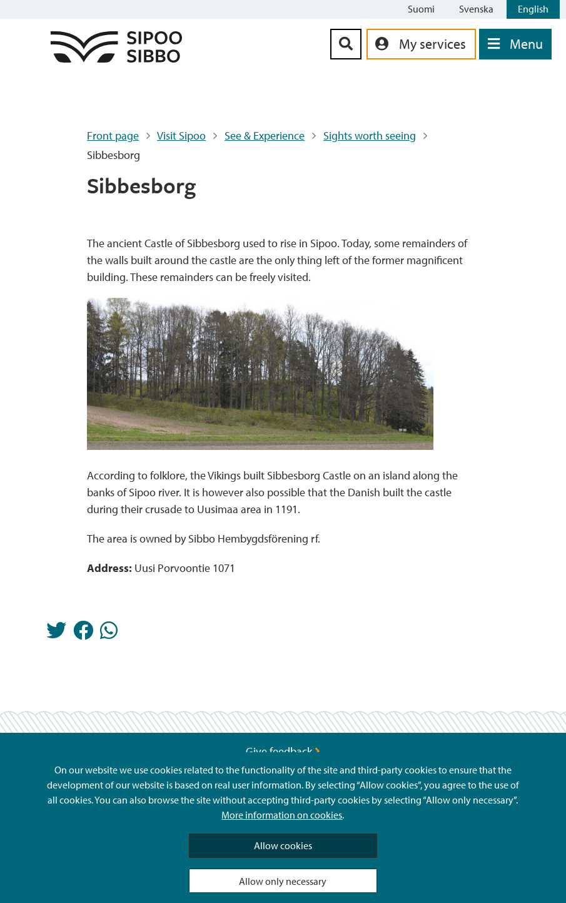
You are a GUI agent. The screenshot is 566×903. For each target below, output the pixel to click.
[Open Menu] (515, 44)
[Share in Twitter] (56, 634)
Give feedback (283, 751)
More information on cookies (281, 815)
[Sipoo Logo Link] (116, 58)
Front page (113, 135)
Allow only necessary (282, 881)
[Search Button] (345, 44)
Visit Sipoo (181, 135)
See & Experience (265, 135)
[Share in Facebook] (83, 634)
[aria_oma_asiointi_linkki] (421, 44)
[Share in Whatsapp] (109, 634)
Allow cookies (283, 845)
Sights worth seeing (369, 135)
